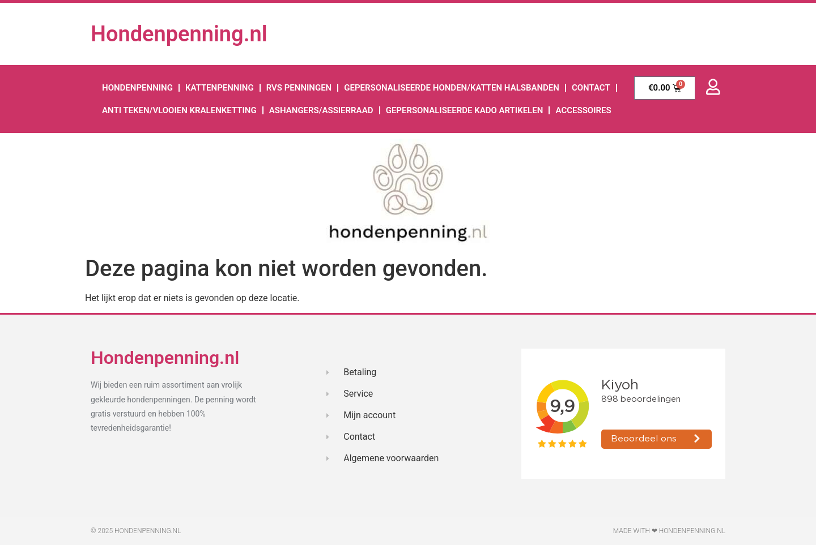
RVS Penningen (299, 88)
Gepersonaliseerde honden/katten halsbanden (451, 88)
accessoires (583, 110)
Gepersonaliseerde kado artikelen (464, 110)
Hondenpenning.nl (179, 34)
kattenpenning (219, 88)
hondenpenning (137, 88)
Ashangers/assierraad (321, 110)
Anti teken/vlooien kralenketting (179, 110)
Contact (591, 88)
